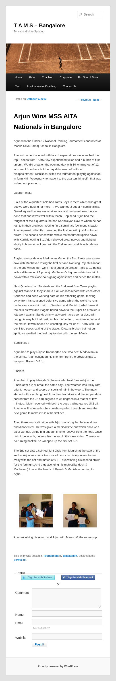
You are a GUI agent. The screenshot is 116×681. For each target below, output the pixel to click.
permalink (20, 559)
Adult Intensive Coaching (41, 86)
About (31, 77)
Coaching (47, 77)
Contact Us (69, 86)
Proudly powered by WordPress (58, 666)
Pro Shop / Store (88, 77)
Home (18, 77)
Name (19, 614)
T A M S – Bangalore (39, 25)
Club (17, 86)
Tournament (50, 555)
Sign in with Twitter (38, 577)
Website (21, 638)
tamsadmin (70, 555)
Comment (22, 592)
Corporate (66, 77)
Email (19, 623)
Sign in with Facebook (78, 577)
